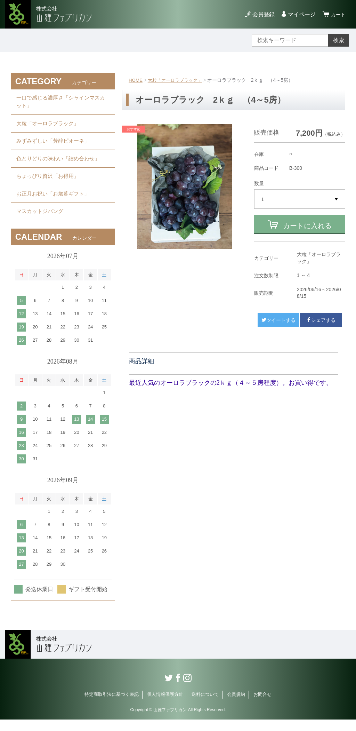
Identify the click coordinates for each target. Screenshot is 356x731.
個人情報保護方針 (165, 705)
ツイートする (278, 320)
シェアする (320, 320)
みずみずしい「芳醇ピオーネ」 (55, 145)
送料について (205, 705)
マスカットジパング (41, 222)
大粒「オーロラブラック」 (177, 80)
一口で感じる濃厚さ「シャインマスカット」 (60, 103)
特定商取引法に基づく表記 (111, 705)
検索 (338, 40)
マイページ (300, 14)
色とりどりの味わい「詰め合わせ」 (60, 164)
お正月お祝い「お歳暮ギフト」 (55, 203)
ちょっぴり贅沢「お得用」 (49, 183)
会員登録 (261, 14)
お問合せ (262, 705)
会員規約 (236, 705)
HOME (136, 80)
